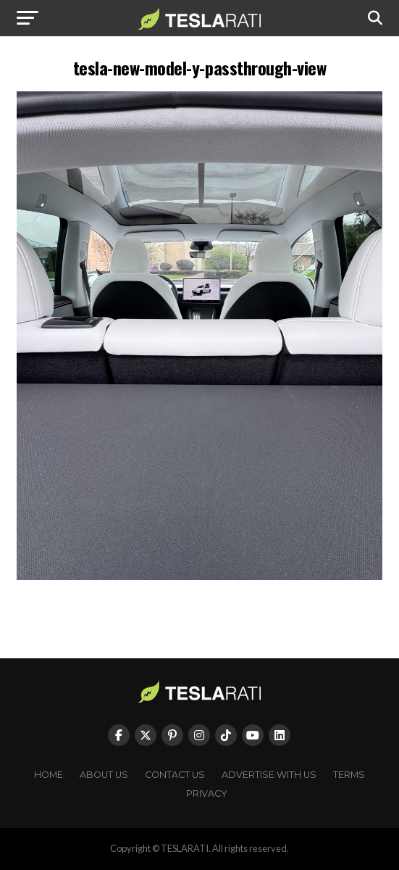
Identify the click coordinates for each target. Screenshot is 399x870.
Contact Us (175, 774)
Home (48, 774)
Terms (349, 774)
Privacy (206, 793)
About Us (104, 774)
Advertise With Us (269, 774)
